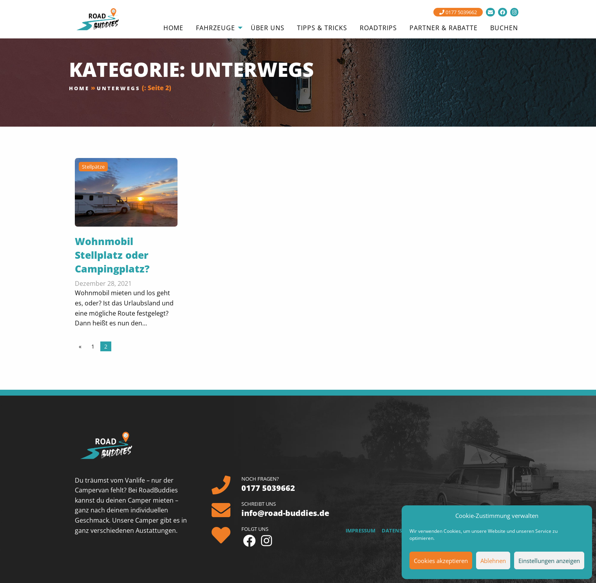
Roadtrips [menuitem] (378, 28)
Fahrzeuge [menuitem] (215, 28)
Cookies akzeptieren (441, 561)
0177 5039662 (458, 12)
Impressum (360, 530)
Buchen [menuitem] (504, 28)
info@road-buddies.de (285, 513)
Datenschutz (400, 530)
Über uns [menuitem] (267, 28)
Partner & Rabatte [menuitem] (443, 28)
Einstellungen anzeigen (549, 561)
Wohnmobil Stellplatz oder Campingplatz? (112, 254)
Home (79, 88)
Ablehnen (493, 561)
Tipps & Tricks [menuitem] (322, 28)
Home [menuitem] (173, 28)
